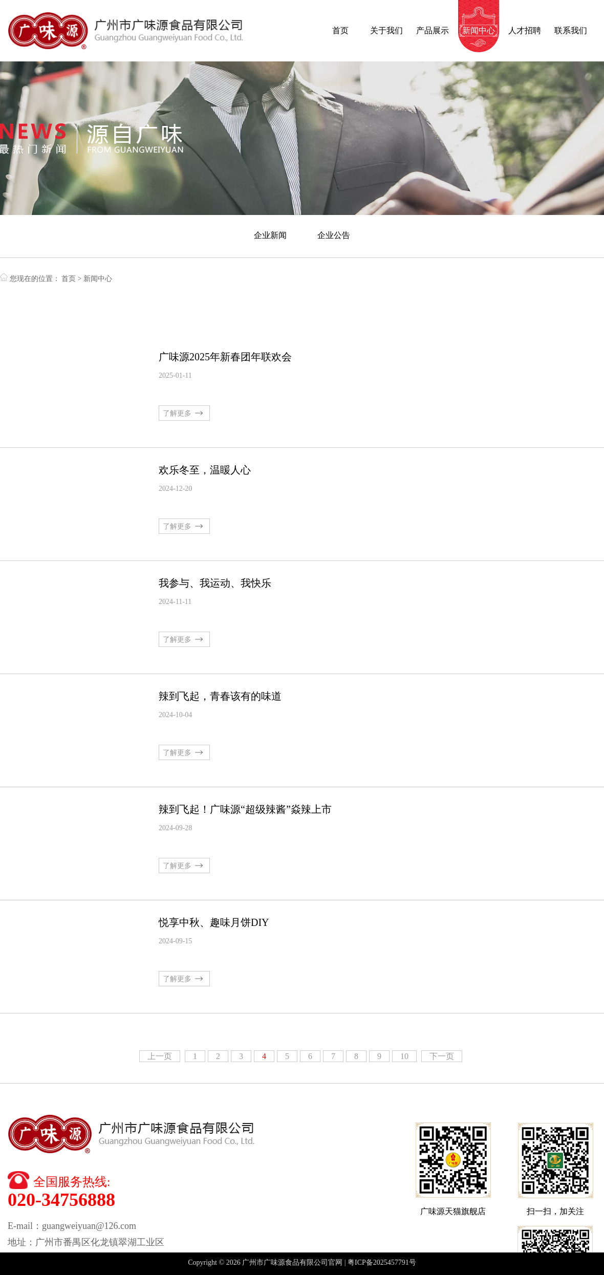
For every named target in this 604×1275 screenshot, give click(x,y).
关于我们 (386, 30)
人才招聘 (524, 30)
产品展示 (432, 30)
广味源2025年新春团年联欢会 (225, 356)
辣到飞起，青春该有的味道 (220, 696)
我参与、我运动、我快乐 (215, 583)
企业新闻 (270, 235)
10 (404, 1056)
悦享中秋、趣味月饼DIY (214, 922)
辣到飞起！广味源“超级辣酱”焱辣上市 (245, 809)
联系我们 (570, 30)
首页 (340, 30)
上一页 (159, 1056)
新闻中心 (478, 30)
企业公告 (333, 235)
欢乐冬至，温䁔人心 (205, 470)
